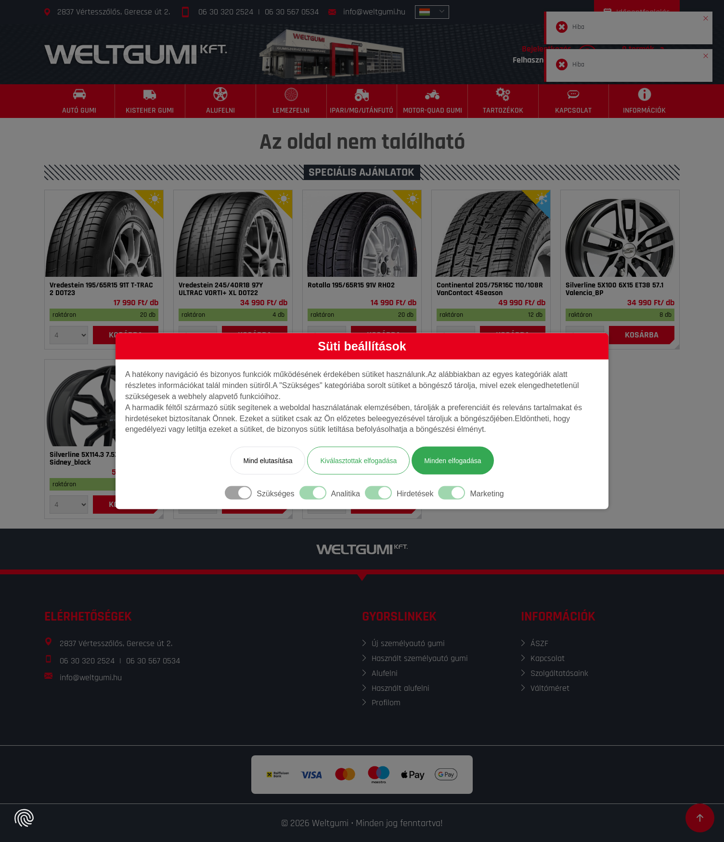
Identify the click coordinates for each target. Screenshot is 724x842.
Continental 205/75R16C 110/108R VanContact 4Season (490, 289)
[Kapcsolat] (574, 101)
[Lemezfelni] (291, 101)
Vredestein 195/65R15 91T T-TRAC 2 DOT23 (101, 289)
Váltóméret (549, 688)
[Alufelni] (220, 101)
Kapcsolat (547, 658)
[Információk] (644, 101)
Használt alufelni (400, 688)
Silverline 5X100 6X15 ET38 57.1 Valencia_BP (614, 289)
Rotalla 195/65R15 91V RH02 (351, 285)
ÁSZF (539, 643)
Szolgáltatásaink (559, 673)
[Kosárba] (641, 335)
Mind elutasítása (267, 461)
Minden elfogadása (452, 461)
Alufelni (385, 673)
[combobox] (432, 12)
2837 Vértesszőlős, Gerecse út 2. (113, 11)
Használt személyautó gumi (420, 658)
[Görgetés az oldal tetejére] (699, 817)
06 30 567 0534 (292, 11)
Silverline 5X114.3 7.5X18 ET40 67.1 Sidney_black (103, 458)
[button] (705, 16)
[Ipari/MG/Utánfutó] (362, 101)
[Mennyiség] (69, 335)
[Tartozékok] (503, 101)
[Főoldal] (135, 54)
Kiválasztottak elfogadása (358, 461)
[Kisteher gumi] (150, 101)
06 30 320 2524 (225, 11)
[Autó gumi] (79, 101)
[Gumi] (104, 233)
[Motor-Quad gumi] (432, 101)
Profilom (386, 702)
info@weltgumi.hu (374, 11)
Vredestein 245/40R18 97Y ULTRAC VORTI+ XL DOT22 (221, 289)
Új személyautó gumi (408, 643)
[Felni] (620, 233)
